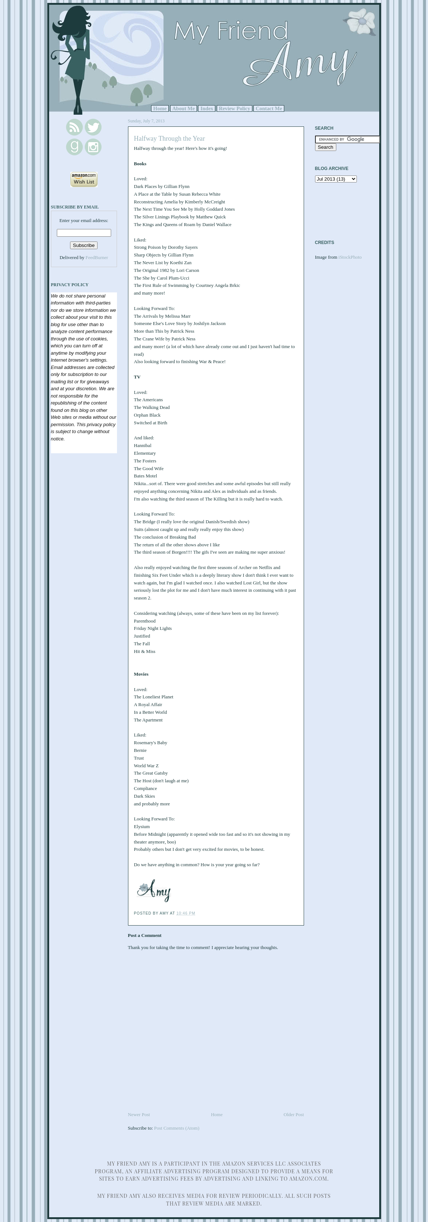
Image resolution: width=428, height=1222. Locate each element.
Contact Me (269, 108)
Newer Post (139, 1114)
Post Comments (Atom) (177, 1128)
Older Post (293, 1114)
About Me (183, 108)
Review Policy (234, 108)
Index (206, 108)
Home (160, 108)
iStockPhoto (350, 257)
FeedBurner (96, 257)
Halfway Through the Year (169, 138)
